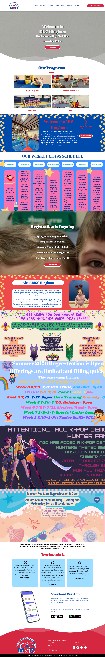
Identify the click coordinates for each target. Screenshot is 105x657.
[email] (81, 647)
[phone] (85, 647)
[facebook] (74, 647)
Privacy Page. (75, 655)
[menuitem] (36, 5)
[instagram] (77, 647)
